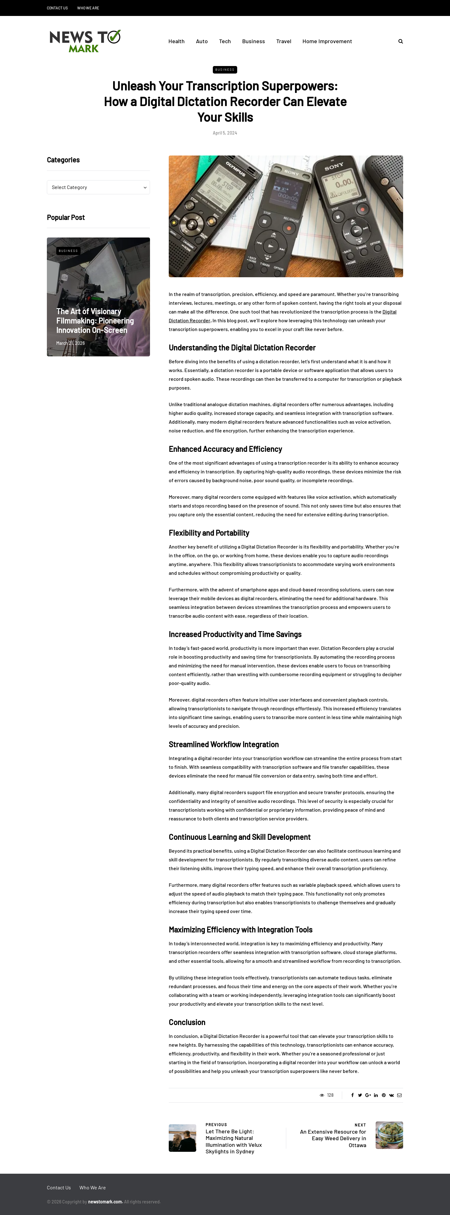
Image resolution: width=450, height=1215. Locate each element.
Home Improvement (327, 41)
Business (253, 41)
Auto (202, 41)
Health (176, 41)
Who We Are (88, 8)
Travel (283, 41)
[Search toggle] (398, 41)
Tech (225, 41)
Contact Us (57, 8)
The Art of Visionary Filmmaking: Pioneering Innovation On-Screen (95, 320)
